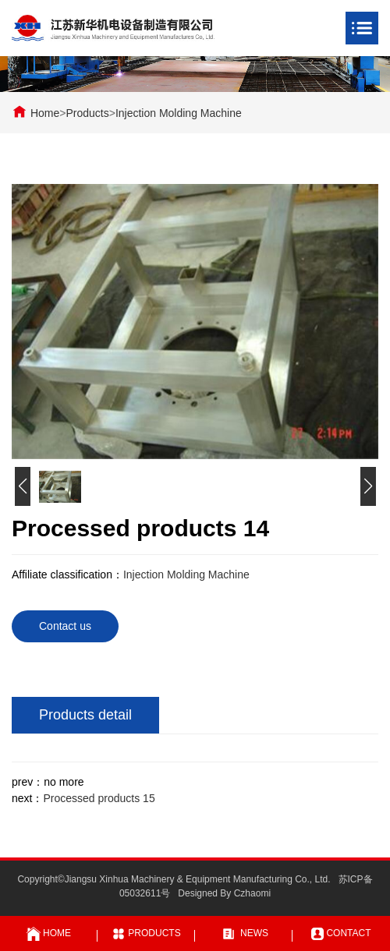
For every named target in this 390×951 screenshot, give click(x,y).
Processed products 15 (98, 798)
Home (44, 113)
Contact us (65, 626)
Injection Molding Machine (178, 113)
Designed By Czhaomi (224, 893)
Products (87, 113)
